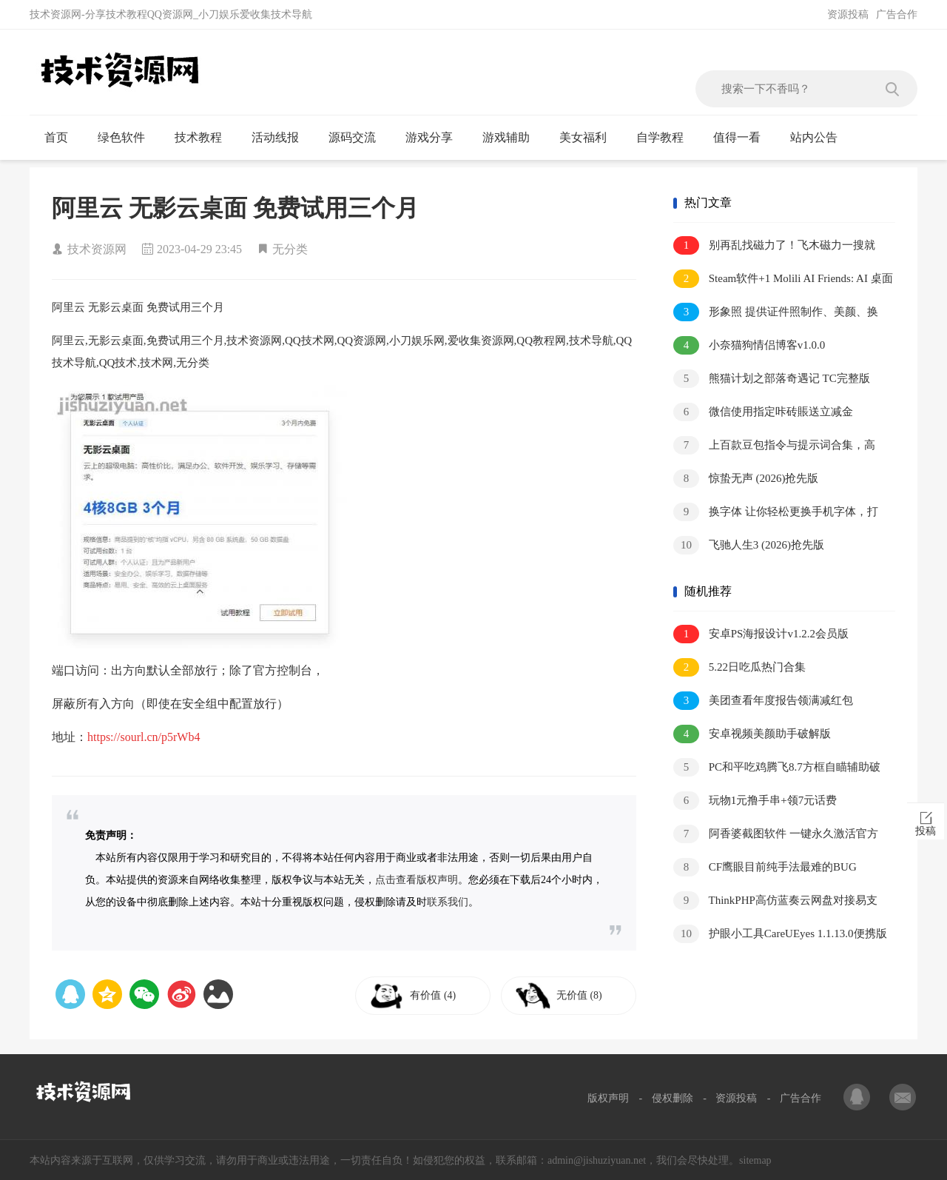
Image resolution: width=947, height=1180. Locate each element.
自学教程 (666, 137)
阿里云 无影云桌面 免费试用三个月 (235, 208)
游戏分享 (435, 137)
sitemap (755, 1160)
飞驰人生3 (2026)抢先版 (748, 545)
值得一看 (743, 137)
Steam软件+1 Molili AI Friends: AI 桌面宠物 (783, 279)
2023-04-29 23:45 (199, 249)
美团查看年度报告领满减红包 (763, 700)
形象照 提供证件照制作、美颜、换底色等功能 (775, 313)
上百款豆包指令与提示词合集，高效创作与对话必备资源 (774, 446)
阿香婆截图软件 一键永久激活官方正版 (775, 835)
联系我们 (447, 902)
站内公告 (820, 137)
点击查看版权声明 (416, 879)
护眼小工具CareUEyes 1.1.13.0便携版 (780, 934)
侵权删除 (672, 1098)
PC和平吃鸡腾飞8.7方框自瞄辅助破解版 (776, 768)
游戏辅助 (512, 137)
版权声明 (608, 1098)
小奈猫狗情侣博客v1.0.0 (749, 345)
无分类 (290, 249)
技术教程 (205, 137)
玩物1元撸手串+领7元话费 (755, 800)
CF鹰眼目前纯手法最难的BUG (765, 867)
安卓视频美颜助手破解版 (752, 734)
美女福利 (589, 137)
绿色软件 (128, 137)
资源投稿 (848, 14)
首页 (62, 137)
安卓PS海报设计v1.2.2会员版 (761, 634)
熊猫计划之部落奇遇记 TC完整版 (771, 378)
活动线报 (281, 137)
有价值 (438, 995)
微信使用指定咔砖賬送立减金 (763, 412)
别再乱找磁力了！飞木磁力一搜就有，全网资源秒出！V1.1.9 (774, 246)
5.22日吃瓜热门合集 (739, 667)
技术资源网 (97, 249)
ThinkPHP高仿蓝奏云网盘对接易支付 (775, 901)
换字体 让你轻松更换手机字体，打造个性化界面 (775, 513)
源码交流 (358, 137)
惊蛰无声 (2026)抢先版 (746, 478)
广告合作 (896, 14)
